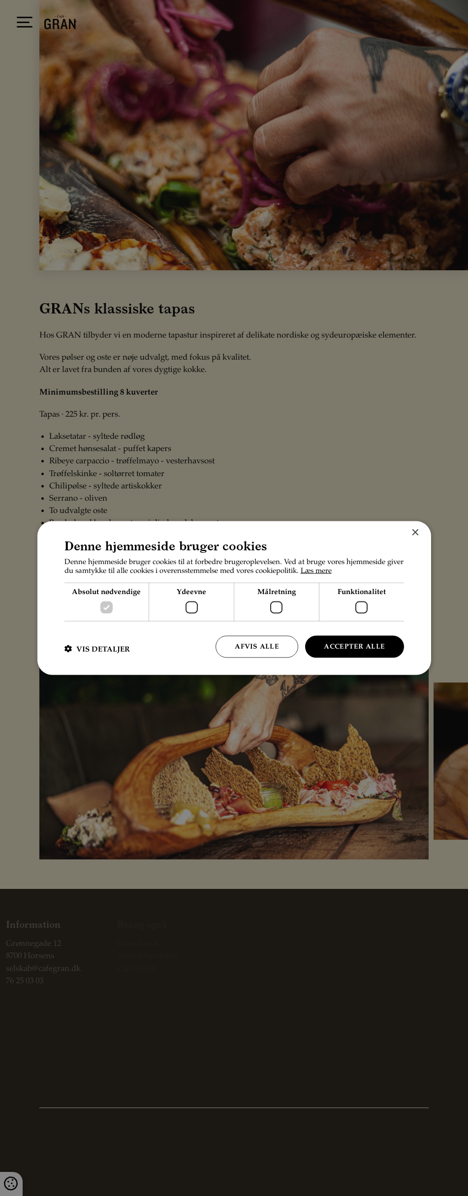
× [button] (415, 533)
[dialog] (234, 598)
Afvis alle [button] (257, 647)
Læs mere (316, 570)
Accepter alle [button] (354, 647)
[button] (97, 649)
